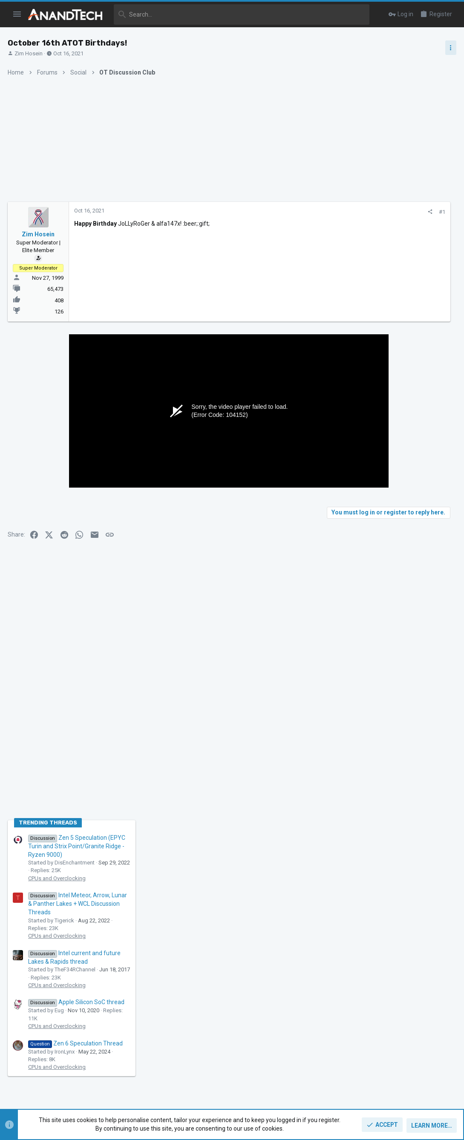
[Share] (299, 212)
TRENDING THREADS (368, 462)
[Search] (241, 14)
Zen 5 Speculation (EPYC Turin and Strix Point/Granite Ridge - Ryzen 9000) (396, 485)
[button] (17, 14)
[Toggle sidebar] (449, 47)
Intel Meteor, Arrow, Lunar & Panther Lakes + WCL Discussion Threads (397, 543)
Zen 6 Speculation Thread (395, 682)
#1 (311, 212)
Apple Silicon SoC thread (396, 641)
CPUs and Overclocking (377, 517)
